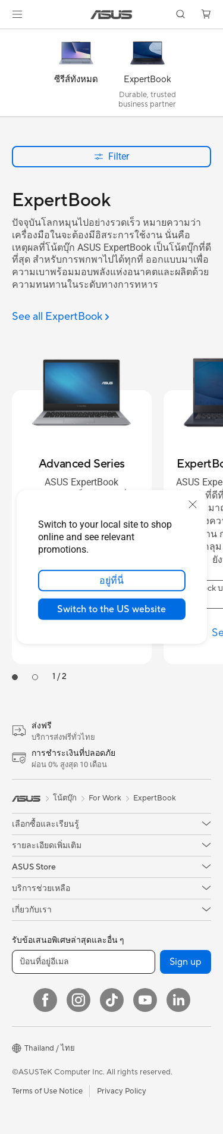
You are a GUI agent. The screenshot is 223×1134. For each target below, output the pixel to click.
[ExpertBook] (147, 75)
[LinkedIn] (178, 1000)
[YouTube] (145, 1000)
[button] (17, 14)
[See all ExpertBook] (60, 317)
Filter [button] (111, 156)
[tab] (15, 677)
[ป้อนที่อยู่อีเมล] (83, 962)
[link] (111, 14)
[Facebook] (45, 1000)
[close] (192, 504)
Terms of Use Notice (47, 1091)
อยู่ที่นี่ (111, 581)
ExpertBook (154, 798)
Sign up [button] (185, 962)
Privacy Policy (121, 1091)
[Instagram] (78, 1000)
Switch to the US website (111, 609)
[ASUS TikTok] (112, 1000)
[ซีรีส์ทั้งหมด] (76, 75)
